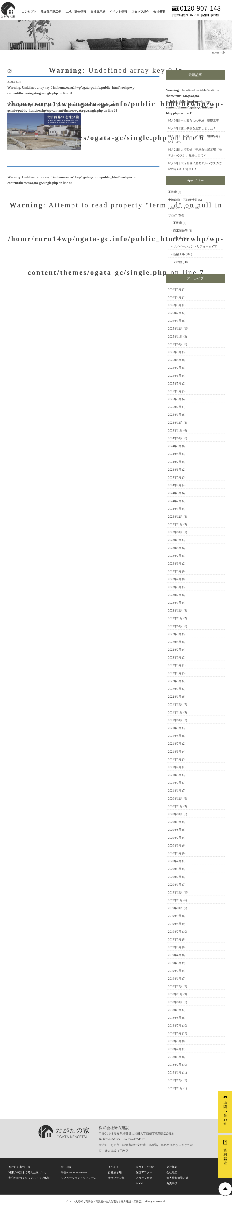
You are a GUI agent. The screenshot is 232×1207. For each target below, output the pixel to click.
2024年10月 (175, 438)
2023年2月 (174, 595)
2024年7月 (174, 461)
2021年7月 (174, 743)
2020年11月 (175, 806)
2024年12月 (175, 422)
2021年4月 (174, 767)
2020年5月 (174, 853)
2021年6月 (174, 751)
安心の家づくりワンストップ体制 (29, 1177)
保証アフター (144, 1172)
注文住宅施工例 (51, 11)
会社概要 (159, 11)
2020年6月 (174, 845)
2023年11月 (175, 524)
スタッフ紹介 (140, 11)
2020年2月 (174, 877)
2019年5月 (174, 947)
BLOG (139, 1183)
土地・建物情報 (76, 11)
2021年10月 (175, 720)
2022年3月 (174, 681)
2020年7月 (174, 837)
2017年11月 (175, 1088)
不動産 (172, 192)
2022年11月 (175, 618)
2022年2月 (174, 688)
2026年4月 (174, 297)
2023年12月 (175, 516)
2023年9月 (174, 540)
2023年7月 (174, 555)
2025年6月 (174, 375)
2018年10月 (175, 1002)
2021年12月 (175, 704)
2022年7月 (174, 649)
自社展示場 (97, 11)
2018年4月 (174, 1049)
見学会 (177, 238)
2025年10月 (175, 344)
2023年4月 (174, 579)
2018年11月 (175, 994)
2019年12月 (175, 892)
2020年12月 (175, 798)
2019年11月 (175, 900)
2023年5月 (174, 571)
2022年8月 (174, 642)
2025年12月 (175, 328)
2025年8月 (174, 360)
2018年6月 (174, 1033)
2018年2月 (174, 1064)
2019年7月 (174, 931)
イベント (113, 1166)
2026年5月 (174, 289)
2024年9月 (174, 446)
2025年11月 (175, 336)
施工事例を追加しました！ (198, 128)
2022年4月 (174, 673)
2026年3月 (174, 305)
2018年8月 (174, 1017)
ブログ (172, 215)
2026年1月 (174, 320)
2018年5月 (174, 1041)
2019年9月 (174, 915)
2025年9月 (174, 352)
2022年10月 (175, 626)
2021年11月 (175, 712)
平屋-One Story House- (74, 1172)
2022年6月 (174, 657)
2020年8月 (174, 829)
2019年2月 (174, 970)
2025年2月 (174, 407)
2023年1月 (174, 602)
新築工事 (179, 254)
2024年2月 (174, 501)
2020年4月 (174, 861)
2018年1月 (174, 1072)
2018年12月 (175, 986)
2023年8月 (174, 548)
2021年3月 (174, 775)
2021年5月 (174, 759)
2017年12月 (175, 1080)
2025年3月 (174, 399)
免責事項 (171, 1183)
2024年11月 (175, 430)
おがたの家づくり (19, 1166)
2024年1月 (174, 508)
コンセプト (29, 11)
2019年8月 (174, 923)
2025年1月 (174, 414)
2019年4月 (174, 955)
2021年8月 (174, 735)
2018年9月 (174, 1010)
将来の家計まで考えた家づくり (27, 1172)
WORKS (66, 1166)
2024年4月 (174, 485)
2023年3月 (174, 587)
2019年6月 (174, 939)
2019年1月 (174, 978)
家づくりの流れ (145, 1166)
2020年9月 (174, 822)
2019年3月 (174, 963)
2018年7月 (174, 1025)
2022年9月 (174, 634)
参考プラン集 (116, 1177)
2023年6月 (174, 563)
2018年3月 (174, 1057)
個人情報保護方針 (177, 1177)
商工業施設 (180, 230)
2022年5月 (174, 665)
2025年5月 (174, 383)
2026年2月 (174, 313)
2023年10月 (175, 532)
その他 (177, 262)
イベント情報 (118, 11)
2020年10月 (175, 814)
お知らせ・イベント (181, 207)
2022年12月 (175, 610)
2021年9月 (174, 728)
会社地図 (171, 1172)
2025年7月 (174, 367)
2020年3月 (174, 869)
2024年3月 (174, 493)
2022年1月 (174, 696)
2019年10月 (175, 908)
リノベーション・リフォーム (192, 246)
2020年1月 (174, 884)
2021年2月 (174, 782)
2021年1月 (174, 790)
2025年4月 (174, 391)
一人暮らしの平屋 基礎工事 (200, 120)
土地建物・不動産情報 (183, 200)
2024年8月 (174, 453)
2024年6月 (174, 469)
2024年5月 (174, 477)
